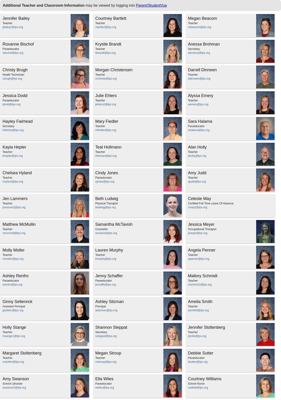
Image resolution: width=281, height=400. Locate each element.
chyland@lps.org (13, 181)
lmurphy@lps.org (105, 258)
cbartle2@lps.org (105, 27)
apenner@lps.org (198, 258)
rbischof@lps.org (13, 52)
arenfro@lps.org (12, 284)
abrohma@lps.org (199, 52)
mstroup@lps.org (105, 361)
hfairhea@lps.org (13, 130)
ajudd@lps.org (197, 181)
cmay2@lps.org (197, 207)
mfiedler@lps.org (105, 130)
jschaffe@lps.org (105, 284)
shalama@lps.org (199, 130)
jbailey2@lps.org (13, 27)
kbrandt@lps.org (105, 52)
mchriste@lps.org (106, 78)
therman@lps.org (105, 155)
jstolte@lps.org (197, 336)
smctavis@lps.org (106, 233)
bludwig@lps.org (105, 207)
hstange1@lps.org (14, 336)
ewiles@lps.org (104, 387)
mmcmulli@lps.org (14, 233)
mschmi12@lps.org (200, 284)
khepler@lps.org (13, 155)
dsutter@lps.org (198, 361)
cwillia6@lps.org (198, 387)
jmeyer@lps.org (197, 233)
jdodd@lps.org (11, 104)
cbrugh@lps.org (12, 78)
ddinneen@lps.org (199, 78)
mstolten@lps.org (13, 361)
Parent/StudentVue (151, 5)
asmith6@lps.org (198, 310)
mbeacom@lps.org (199, 27)
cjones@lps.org (104, 181)
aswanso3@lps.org (14, 387)
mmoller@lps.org (13, 258)
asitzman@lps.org (106, 310)
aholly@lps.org (197, 155)
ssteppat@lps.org (106, 336)
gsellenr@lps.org (13, 310)
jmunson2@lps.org (14, 207)
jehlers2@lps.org (105, 104)
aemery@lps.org (198, 104)
